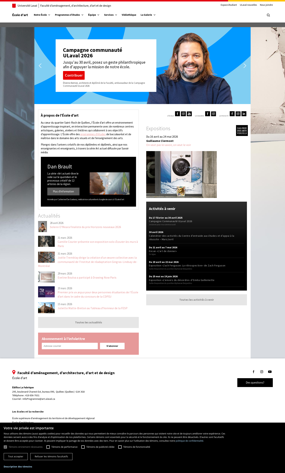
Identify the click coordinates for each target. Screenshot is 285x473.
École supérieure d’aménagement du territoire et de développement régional (53, 418)
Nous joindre (266, 5)
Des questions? (255, 383)
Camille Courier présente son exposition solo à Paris (98, 244)
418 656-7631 (32, 395)
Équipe (94, 15)
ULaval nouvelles (248, 5)
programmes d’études (93, 134)
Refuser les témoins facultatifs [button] (51, 456)
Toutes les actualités (88, 322)
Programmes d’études (69, 15)
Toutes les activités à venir (196, 299)
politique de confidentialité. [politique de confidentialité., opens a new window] (190, 440)
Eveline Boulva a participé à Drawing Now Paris (87, 277)
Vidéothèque (129, 15)
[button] (40, 66)
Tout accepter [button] (15, 456)
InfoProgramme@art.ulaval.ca (39, 399)
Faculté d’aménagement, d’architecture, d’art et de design (75, 6)
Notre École (42, 15)
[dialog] (142, 448)
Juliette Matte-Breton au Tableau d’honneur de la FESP (93, 308)
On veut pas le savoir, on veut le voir (168, 145)
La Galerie (148, 15)
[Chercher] (268, 15)
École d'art (20, 15)
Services (110, 15)
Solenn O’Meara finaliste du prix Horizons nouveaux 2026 (85, 227)
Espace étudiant (229, 5)
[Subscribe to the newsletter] (112, 346)
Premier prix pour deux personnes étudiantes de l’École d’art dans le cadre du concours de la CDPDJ (98, 294)
